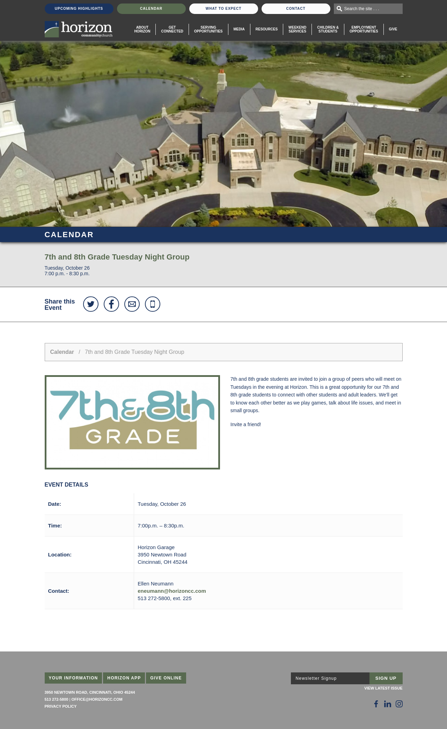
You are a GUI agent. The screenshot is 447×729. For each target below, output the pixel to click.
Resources (267, 29)
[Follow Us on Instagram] (399, 703)
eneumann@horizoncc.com (172, 591)
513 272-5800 (56, 699)
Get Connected (172, 29)
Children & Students (328, 29)
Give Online (166, 678)
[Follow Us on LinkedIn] (387, 703)
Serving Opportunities (208, 29)
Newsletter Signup (316, 678)
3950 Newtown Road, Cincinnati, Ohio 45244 (90, 692)
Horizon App (124, 678)
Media (239, 29)
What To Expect (224, 8)
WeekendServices (297, 29)
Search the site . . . (361, 8)
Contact (295, 8)
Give (393, 29)
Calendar (151, 8)
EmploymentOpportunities (364, 29)
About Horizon (142, 29)
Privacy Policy (61, 706)
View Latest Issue (383, 688)
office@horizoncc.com (96, 699)
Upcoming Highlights (79, 8)
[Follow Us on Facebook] (376, 703)
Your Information (73, 678)
